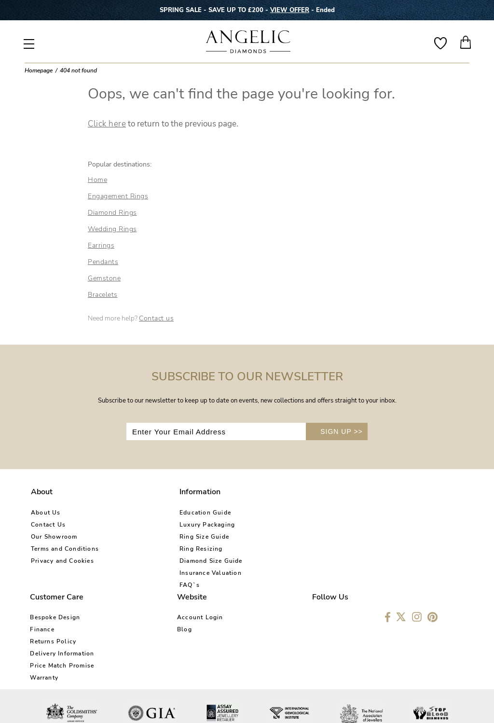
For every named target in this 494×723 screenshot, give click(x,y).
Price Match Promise (252, 561)
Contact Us (48, 524)
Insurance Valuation (158, 573)
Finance (232, 524)
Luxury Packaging (155, 524)
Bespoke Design (245, 512)
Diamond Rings (112, 212)
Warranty (234, 573)
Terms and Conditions (65, 549)
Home (97, 179)
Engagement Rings (118, 196)
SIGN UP (341, 431)
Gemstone (104, 278)
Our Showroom (54, 537)
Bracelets (103, 294)
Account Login (338, 512)
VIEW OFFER (289, 10)
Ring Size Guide (152, 537)
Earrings (101, 245)
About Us (46, 512)
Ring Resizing (149, 549)
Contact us (156, 318)
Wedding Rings (112, 229)
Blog (322, 524)
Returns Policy (243, 537)
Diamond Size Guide (159, 561)
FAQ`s (137, 585)
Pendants (103, 261)
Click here (107, 123)
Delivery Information (252, 549)
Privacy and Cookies (62, 561)
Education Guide (153, 512)
